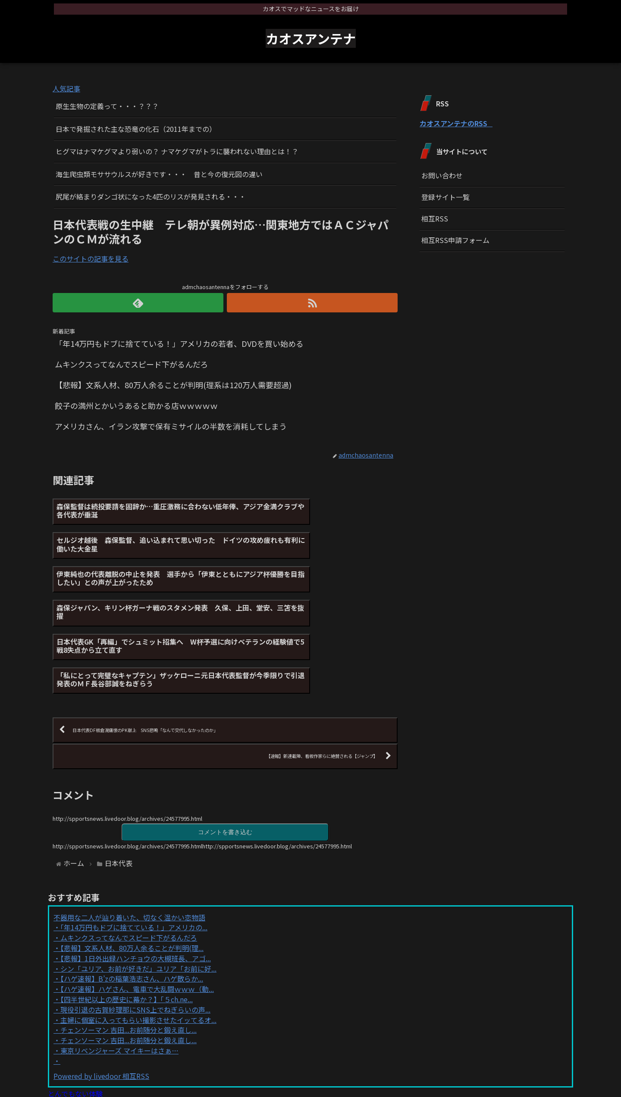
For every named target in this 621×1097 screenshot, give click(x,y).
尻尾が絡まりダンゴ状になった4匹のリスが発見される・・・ (151, 196)
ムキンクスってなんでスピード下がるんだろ (128, 862)
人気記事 (66, 88)
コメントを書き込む (225, 756)
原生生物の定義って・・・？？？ (107, 106)
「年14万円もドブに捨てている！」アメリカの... (133, 853)
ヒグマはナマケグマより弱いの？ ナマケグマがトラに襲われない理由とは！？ (177, 151)
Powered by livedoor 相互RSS (101, 1001)
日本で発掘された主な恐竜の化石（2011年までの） (136, 129)
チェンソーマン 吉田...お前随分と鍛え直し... (128, 955)
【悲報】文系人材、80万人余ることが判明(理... (132, 873)
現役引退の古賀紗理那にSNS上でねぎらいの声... (135, 934)
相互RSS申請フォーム (455, 240)
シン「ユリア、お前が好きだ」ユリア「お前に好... (138, 893)
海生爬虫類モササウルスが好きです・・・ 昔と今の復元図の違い (159, 174)
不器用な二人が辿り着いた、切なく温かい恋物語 (129, 842)
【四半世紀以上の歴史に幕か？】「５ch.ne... (126, 924)
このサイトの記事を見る (91, 258)
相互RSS (434, 218)
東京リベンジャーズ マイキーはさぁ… (119, 975)
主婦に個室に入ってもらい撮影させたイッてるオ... (138, 945)
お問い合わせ (442, 175)
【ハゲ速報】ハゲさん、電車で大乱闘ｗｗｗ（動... (137, 914)
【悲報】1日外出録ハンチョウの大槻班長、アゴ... (135, 883)
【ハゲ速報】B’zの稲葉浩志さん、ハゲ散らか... (131, 903)
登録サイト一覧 (445, 197)
